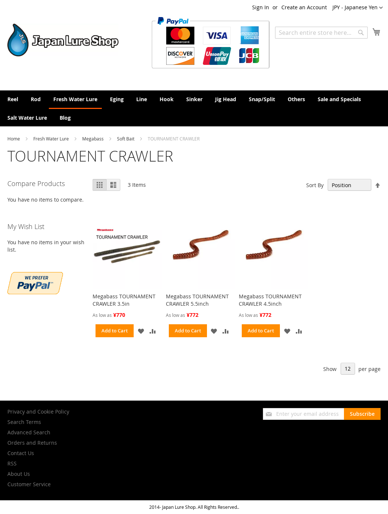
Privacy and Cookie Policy (38, 411)
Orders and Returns (32, 442)
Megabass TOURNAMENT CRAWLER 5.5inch (197, 300)
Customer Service (29, 484)
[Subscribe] (362, 414)
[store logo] (62, 40)
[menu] (194, 108)
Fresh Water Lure (51, 139)
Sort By (315, 185)
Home (14, 139)
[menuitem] (13, 99)
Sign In (260, 7)
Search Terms (24, 421)
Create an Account (304, 7)
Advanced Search (28, 432)
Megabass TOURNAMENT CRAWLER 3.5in (124, 300)
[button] (357, 8)
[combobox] (321, 33)
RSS (12, 463)
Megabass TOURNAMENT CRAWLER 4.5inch (270, 300)
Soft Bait (126, 139)
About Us (18, 473)
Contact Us (20, 453)
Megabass (93, 139)
